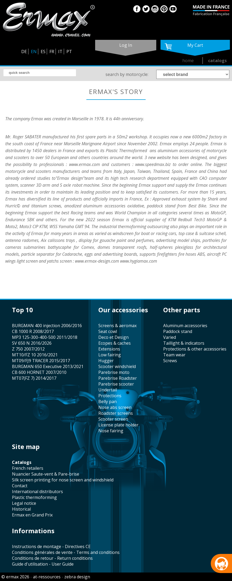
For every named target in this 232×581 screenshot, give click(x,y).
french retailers (27, 468)
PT (69, 51)
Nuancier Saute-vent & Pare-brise (45, 474)
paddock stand (177, 331)
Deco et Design (113, 337)
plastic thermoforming (34, 497)
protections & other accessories (194, 349)
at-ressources (47, 577)
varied (169, 337)
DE (24, 51)
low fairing (109, 355)
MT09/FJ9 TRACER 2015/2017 (41, 361)
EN (34, 51)
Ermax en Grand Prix (32, 515)
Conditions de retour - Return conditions (52, 558)
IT (60, 51)
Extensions (109, 349)
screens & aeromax (117, 325)
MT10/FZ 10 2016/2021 (35, 355)
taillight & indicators (183, 343)
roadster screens (115, 413)
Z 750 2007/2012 (28, 349)
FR (51, 51)
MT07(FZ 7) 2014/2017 (34, 378)
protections (109, 396)
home (188, 60)
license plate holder (118, 425)
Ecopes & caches (114, 343)
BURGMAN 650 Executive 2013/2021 (47, 366)
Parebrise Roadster (117, 378)
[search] (39, 72)
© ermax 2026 (15, 577)
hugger (106, 361)
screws (170, 361)
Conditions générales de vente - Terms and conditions (66, 552)
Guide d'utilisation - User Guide (43, 564)
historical (21, 509)
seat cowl (107, 331)
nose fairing (110, 431)
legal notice (24, 503)
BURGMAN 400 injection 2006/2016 (47, 325)
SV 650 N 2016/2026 (32, 343)
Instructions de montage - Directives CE (51, 546)
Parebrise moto (113, 372)
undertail (107, 390)
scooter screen (113, 419)
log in (125, 45)
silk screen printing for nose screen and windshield (62, 480)
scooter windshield (117, 366)
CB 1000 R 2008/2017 (33, 331)
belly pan (107, 401)
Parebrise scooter (116, 384)
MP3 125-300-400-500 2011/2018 (44, 337)
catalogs (217, 60)
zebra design (77, 577)
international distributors (37, 491)
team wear (174, 355)
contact (19, 486)
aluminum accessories (185, 325)
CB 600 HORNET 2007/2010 (39, 372)
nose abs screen (115, 407)
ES (43, 51)
